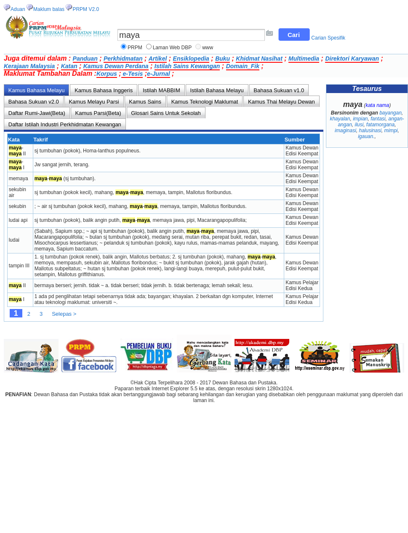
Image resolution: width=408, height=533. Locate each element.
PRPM (135, 48)
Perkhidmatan (123, 58)
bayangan (390, 113)
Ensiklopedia (191, 58)
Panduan (85, 58)
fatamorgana (380, 125)
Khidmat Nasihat (259, 58)
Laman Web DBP (172, 48)
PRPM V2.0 (85, 9)
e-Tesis (132, 73)
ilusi (359, 125)
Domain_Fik (242, 66)
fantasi (378, 119)
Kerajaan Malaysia (29, 66)
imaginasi (345, 130)
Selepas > (64, 314)
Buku (222, 58)
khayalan (340, 119)
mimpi (391, 130)
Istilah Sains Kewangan (187, 66)
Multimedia (303, 58)
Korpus (106, 73)
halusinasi (370, 130)
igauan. (366, 136)
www (207, 48)
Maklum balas (48, 9)
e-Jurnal (158, 73)
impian (360, 119)
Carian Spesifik (328, 38)
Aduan (18, 9)
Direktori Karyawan (352, 58)
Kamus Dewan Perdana (116, 66)
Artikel (158, 58)
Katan (69, 66)
